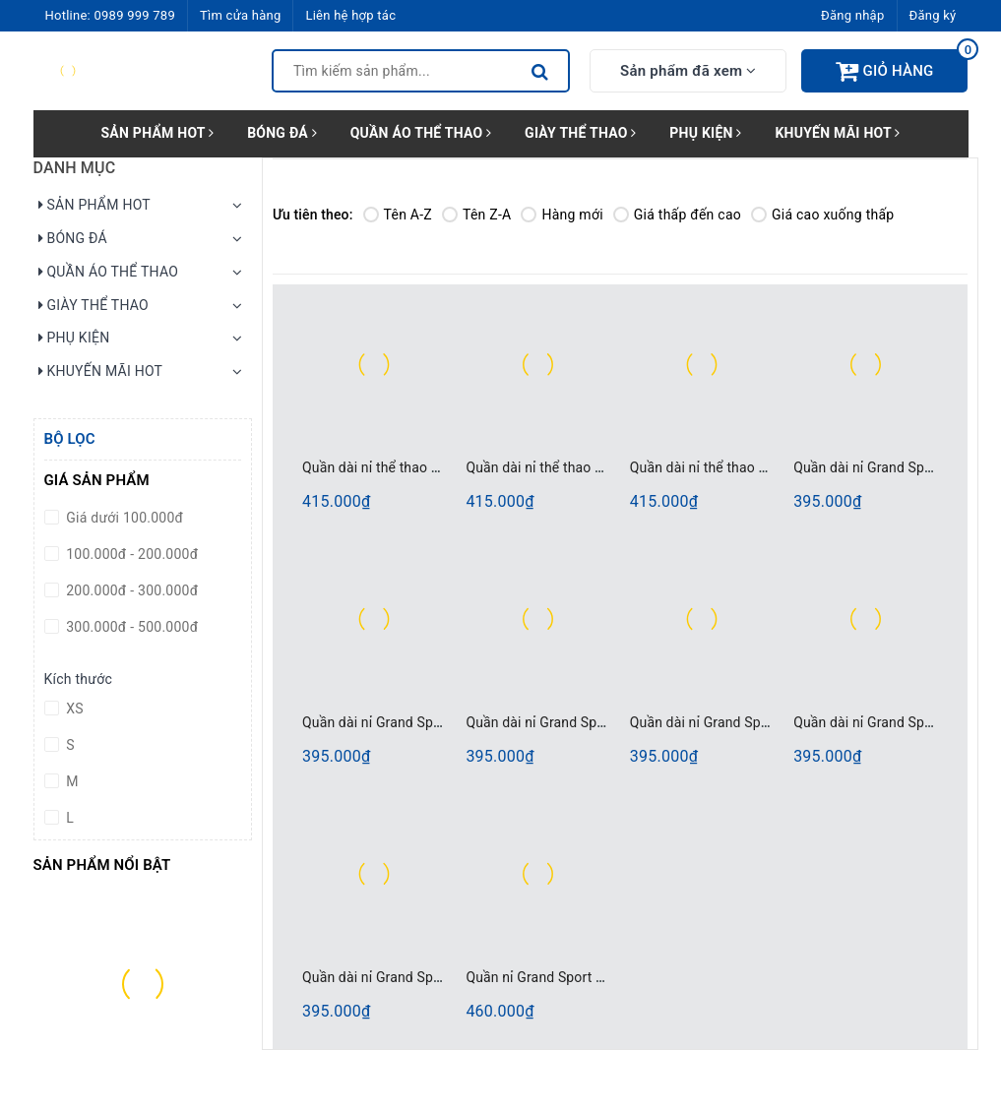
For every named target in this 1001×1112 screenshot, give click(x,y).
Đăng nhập (852, 15)
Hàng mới (561, 214)
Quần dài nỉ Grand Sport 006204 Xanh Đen (597, 722)
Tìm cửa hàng (240, 15)
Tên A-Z (397, 214)
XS (73, 708)
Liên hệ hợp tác (350, 15)
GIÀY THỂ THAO (580, 133)
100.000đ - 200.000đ (131, 554)
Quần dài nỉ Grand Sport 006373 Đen (743, 722)
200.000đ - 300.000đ (131, 590)
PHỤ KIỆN (705, 133)
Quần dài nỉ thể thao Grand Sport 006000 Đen (607, 467)
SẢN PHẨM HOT (157, 133)
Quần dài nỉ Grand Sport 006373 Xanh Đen (433, 977)
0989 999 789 (134, 15)
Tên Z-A (476, 214)
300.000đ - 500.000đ (131, 627)
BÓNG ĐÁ (282, 133)
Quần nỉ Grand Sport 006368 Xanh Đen (586, 977)
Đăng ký (933, 15)
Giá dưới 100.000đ (123, 517)
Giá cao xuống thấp (822, 214)
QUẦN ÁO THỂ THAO (421, 133)
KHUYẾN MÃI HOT (837, 133)
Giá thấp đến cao (677, 214)
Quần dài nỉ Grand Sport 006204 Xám (417, 722)
